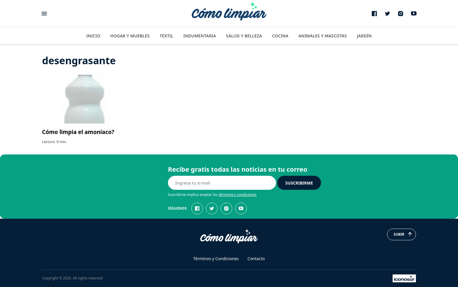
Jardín (364, 36)
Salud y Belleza (244, 36)
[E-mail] (222, 183)
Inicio (93, 36)
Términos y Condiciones (216, 258)
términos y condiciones (237, 194)
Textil (166, 36)
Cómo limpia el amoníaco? (78, 132)
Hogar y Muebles (130, 36)
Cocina (280, 36)
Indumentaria (199, 36)
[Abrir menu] (44, 13)
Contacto (256, 258)
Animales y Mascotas (323, 36)
